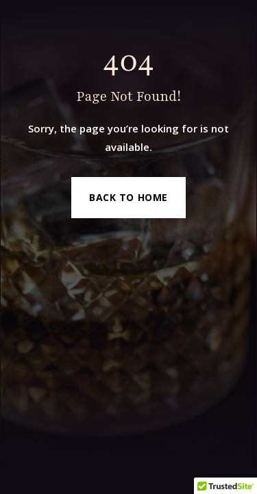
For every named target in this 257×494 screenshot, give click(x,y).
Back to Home (128, 197)
